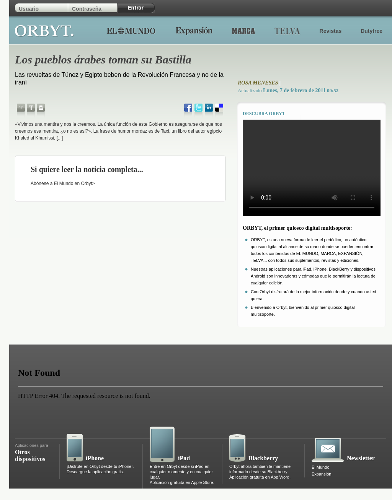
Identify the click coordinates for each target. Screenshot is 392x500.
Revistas (331, 31)
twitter (198, 110)
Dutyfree (371, 31)
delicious (219, 110)
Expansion (193, 30)
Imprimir (41, 110)
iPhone (95, 458)
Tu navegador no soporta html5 (312, 168)
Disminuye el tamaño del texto (21, 110)
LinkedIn (209, 110)
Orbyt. (45, 29)
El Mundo (131, 30)
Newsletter (361, 458)
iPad (184, 458)
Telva (287, 30)
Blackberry (263, 458)
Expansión (321, 474)
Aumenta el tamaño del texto (31, 110)
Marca (243, 30)
